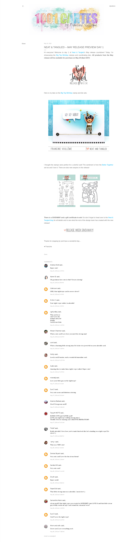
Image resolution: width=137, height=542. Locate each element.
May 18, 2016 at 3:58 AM (57, 483)
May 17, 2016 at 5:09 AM (57, 395)
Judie (52, 366)
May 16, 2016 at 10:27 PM (57, 360)
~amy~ (52, 442)
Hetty (52, 354)
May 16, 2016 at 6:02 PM (57, 337)
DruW (52, 477)
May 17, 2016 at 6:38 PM (57, 436)
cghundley (54, 312)
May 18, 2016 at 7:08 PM (57, 531)
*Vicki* (52, 428)
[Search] (112, 6)
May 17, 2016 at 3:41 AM (57, 383)
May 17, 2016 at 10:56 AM (57, 407)
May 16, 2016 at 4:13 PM (57, 306)
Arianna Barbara (55, 401)
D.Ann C (53, 300)
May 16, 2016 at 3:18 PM (57, 282)
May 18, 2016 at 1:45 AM (57, 447)
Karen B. (53, 277)
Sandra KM (54, 465)
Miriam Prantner (56, 331)
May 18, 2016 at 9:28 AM (57, 494)
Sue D (52, 389)
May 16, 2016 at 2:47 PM (57, 271)
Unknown (53, 288)
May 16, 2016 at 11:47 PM (57, 372)
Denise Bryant (55, 453)
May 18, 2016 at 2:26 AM (57, 459)
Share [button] (24, 43)
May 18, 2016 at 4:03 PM (57, 508)
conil (51, 342)
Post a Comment (50, 536)
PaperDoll (53, 489)
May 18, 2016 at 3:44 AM (57, 471)
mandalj (53, 378)
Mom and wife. (55, 526)
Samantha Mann (56, 500)
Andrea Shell (54, 265)
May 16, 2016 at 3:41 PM (57, 294)
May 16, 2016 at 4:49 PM (57, 325)
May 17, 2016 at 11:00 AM (57, 422)
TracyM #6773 (55, 413)
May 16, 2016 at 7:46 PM (57, 348)
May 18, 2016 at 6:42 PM (57, 520)
